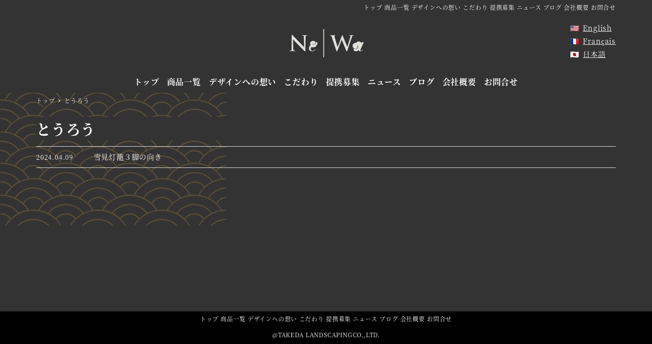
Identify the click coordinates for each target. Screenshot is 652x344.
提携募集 (502, 7)
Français (599, 41)
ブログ (552, 7)
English (597, 28)
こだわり (475, 7)
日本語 (594, 54)
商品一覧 (396, 7)
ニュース (529, 7)
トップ (373, 7)
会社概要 (576, 7)
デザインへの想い (436, 7)
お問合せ (603, 7)
